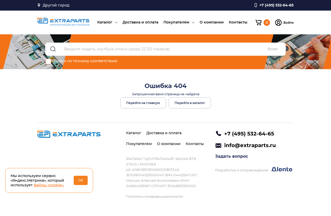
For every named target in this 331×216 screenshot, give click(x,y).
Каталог (104, 22)
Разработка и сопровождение (253, 169)
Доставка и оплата (140, 22)
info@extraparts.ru (250, 145)
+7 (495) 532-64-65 (249, 134)
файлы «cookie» (48, 185)
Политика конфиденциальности (154, 196)
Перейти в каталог (190, 103)
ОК (80, 180)
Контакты (238, 22)
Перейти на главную (143, 103)
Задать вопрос (231, 156)
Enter (273, 49)
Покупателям (176, 22)
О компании (212, 22)
